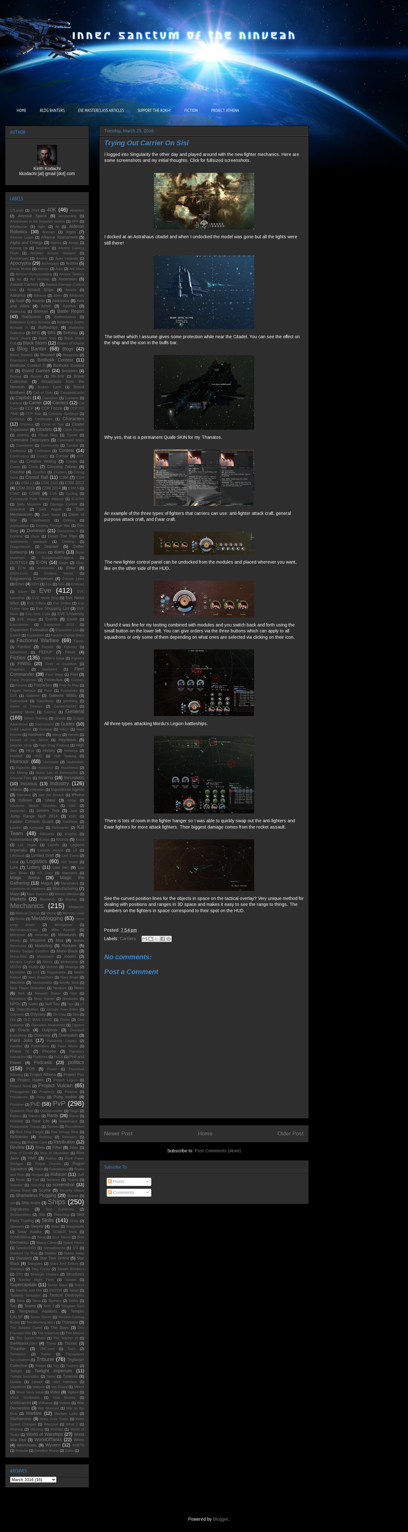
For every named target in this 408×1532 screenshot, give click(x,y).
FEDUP (45, 652)
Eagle (63, 563)
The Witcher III (65, 1338)
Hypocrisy (45, 767)
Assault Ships (40, 290)
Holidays (71, 750)
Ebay (80, 563)
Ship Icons (30, 1203)
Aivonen (48, 232)
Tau (13, 1306)
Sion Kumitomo (60, 1209)
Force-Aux (53, 680)
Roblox (51, 1158)
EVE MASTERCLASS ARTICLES (101, 110)
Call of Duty (43, 392)
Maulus (71, 899)
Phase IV (19, 1051)
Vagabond (18, 1387)
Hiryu (30, 750)
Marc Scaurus (37, 894)
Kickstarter (60, 827)
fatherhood (18, 652)
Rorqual (37, 1175)
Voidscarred (20, 1403)
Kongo (45, 839)
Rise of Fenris (21, 1153)
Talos (21, 1301)
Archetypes (50, 263)
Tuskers (72, 1366)
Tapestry (54, 1301)
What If (72, 1424)
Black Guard (20, 338)
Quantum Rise (21, 1111)
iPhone (78, 795)
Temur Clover (40, 1317)
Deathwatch (40, 520)
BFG (36, 333)
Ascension (68, 279)
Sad (36, 1180)
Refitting (45, 1137)
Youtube (21, 1450)
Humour (19, 761)
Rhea (40, 1147)
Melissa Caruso (27, 913)
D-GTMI (78, 499)
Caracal (16, 403)
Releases (69, 1137)
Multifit (34, 967)
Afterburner (19, 227)
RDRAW (16, 1121)
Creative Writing (41, 461)
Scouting (38, 1185)
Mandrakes (69, 883)
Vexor (79, 1387)
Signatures (19, 1209)
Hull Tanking (65, 756)
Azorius (69, 306)
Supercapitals (23, 1284)
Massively (47, 899)
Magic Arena (25, 877)
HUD (38, 756)
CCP (29, 408)
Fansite (47, 647)
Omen (64, 1020)
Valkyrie (38, 1387)
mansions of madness (27, 888)
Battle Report (70, 311)
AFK (75, 221)
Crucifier (39, 472)
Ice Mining (18, 772)
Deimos (69, 520)
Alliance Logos (22, 237)
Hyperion (23, 767)
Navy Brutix (69, 977)
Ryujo (20, 1180)
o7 (82, 1004)
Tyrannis (70, 1376)
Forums (21, 685)
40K (51, 210)
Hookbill (16, 756)
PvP (59, 1103)
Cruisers (60, 472)
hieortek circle (21, 745)
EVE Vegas (26, 619)
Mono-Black (67, 951)
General (74, 711)
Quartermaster (51, 1111)
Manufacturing (65, 888)
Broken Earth (49, 387)
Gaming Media (22, 712)
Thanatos (70, 1322)
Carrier (35, 402)
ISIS (72, 805)
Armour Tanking (71, 274)
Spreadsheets (54, 1248)
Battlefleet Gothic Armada (30, 322)
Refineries (19, 1137)
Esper (22, 591)
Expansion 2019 (59, 624)
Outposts (49, 1030)
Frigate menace (23, 690)
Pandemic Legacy (62, 1041)
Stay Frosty (41, 1269)
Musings (71, 967)
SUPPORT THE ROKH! (154, 110)
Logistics (36, 861)
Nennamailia (42, 982)
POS (30, 1069)
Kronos (62, 839)
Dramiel (51, 546)
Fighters (78, 658)
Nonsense (18, 998)
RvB (81, 1175)
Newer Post (118, 1134)
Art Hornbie (40, 279)
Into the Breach (51, 795)
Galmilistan (45, 701)
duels (59, 551)
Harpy (57, 734)
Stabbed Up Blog (23, 1253)
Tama (36, 1301)
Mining (15, 940)
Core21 (42, 456)
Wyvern (53, 1444)
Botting (15, 376)
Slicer (55, 1226)
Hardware (36, 734)
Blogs (67, 348)
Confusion (42, 451)
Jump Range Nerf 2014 (33, 816)
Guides (68, 723)
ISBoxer (26, 800)
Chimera (26, 424)
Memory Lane (73, 913)
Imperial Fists (20, 778)
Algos (71, 232)
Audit (19, 301)
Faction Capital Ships (67, 635)
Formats (77, 680)
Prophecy (47, 1092)
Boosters (70, 371)
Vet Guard (59, 1387)
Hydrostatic (75, 762)
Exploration (36, 635)
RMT (32, 1158)
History (49, 750)
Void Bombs (64, 1397)
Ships (57, 1202)
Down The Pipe (62, 536)
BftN (52, 333)
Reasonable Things (25, 1126)
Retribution (64, 1141)
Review (17, 1147)
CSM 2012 (74, 483)
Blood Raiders (21, 355)
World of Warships (44, 1434)
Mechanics (27, 906)
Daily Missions (29, 504)
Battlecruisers (65, 317)
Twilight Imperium (53, 1370)
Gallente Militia (63, 695)
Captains (71, 398)
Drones (41, 552)
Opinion (78, 1025)
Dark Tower (50, 514)
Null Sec (52, 1004)
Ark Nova (76, 269)
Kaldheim (70, 822)
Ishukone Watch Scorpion (33, 805)
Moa (60, 940)
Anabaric (43, 248)
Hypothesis (69, 767)
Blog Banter (31, 349)
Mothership (69, 962)
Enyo (19, 584)
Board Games (36, 370)
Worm (79, 1440)
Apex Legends (66, 258)
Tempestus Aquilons (38, 1311)
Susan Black (57, 1285)
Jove (73, 811)
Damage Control (63, 504)
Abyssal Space (32, 216)
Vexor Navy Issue (30, 1392)
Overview (42, 1035)
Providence (19, 1097)
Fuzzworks (69, 690)
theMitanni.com (23, 1343)
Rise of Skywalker (54, 1153)
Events (51, 619)
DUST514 (18, 562)
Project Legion (66, 1080)
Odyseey (17, 1014)
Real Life (40, 1121)
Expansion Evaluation (29, 630)
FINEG (24, 663)
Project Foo (73, 1074)
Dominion (36, 530)
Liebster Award (50, 850)
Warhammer (21, 1419)
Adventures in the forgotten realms (37, 221)
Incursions (74, 777)
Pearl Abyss (68, 1046)
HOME (21, 110)
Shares (72, 1196)
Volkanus (45, 1403)
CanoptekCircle (72, 392)
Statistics (17, 1269)
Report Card (37, 1142)
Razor (74, 1116)
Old (12, 1020)
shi (12, 1203)
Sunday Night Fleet (36, 1279)
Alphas (56, 243)
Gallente (33, 695)
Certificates (43, 419)
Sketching (61, 1214)
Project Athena (43, 1074)
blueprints (70, 355)
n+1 (36, 972)
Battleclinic (31, 317)
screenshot (63, 1184)
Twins (51, 1376)
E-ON (41, 562)
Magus (47, 883)
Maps (15, 894)
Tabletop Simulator (25, 1295)
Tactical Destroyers (66, 1295)
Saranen (53, 1180)
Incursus (28, 783)
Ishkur (50, 800)
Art (19, 279)
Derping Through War (53, 525)
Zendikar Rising (46, 1450)
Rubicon (59, 1174)
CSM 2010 (49, 483)
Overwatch (68, 1035)
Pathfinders (40, 1046)
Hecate (73, 734)
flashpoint (49, 669)
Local (14, 862)
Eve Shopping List (52, 608)
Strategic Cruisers (44, 1274)
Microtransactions (24, 930)
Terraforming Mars (40, 1322)
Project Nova (20, 1086)
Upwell (37, 1382)
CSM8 (34, 493)
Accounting (67, 216)
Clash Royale (73, 430)
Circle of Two (52, 424)
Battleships (48, 327)
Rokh (39, 1169)
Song (41, 1237)
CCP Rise (33, 414)
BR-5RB (57, 376)
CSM (63, 477)
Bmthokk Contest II (27, 365)
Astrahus (18, 295)
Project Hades (30, 1080)
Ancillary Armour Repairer (53, 253)
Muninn (52, 967)
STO (19, 1274)
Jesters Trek (48, 810)
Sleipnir (37, 1226)
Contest (66, 450)
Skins (74, 1221)
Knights (71, 834)
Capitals (23, 397)
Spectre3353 (26, 1248)
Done (35, 536)
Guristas (45, 729)
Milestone (17, 935)
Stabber (51, 1253)
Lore (14, 867)
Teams (30, 1306)
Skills (47, 1220)
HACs (64, 729)
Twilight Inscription (24, 1376)
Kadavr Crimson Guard (31, 821)
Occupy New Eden (62, 1009)
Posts (116, 1181)
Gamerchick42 (65, 706)
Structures (75, 1274)
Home (205, 1134)
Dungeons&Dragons (57, 557)
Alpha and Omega (26, 242)
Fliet (74, 674)
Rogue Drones (48, 1164)
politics (76, 1062)
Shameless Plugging (36, 1195)
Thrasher (18, 1349)
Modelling (43, 946)
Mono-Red (18, 956)
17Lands (17, 210)
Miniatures (67, 935)
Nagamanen (56, 972)
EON (35, 584)
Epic (61, 584)
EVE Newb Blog (45, 598)
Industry (59, 783)
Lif (75, 850)
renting (15, 1142)
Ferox (70, 652)
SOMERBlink (20, 1237)
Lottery (33, 867)
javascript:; (18, 811)
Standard (24, 1258)
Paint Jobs (21, 1040)
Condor (72, 445)
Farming (70, 647)
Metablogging (47, 918)
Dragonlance (20, 546)
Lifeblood (17, 855)
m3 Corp (44, 873)
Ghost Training (35, 718)
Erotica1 (77, 584)
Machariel (69, 873)
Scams (72, 1180)
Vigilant (73, 1392)
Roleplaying (58, 1169)
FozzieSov (43, 685)
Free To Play (69, 685)
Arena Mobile (20, 269)
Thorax (71, 1343)
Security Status (72, 1190)
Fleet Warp (54, 674)
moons (70, 956)
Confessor (18, 451)
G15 (13, 695)
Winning (36, 1429)
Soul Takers (61, 1237)
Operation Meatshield (48, 1025)
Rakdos (34, 1116)
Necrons (17, 982)
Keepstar (37, 827)
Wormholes (27, 1445)
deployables (19, 525)
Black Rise (47, 338)
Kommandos (21, 839)
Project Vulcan (55, 1085)
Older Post (290, 1134)
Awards (38, 301)
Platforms (40, 1057)
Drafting (68, 541)
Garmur (50, 712)
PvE (35, 1104)
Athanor (40, 295)
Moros (47, 962)
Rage (74, 1111)
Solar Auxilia (29, 1232)
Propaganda (19, 1092)
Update (15, 1382)
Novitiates (70, 998)
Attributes (76, 295)
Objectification (27, 1009)
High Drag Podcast (54, 745)
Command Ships (70, 440)
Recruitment (74, 1126)
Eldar (70, 568)
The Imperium (48, 1333)
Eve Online (62, 603)
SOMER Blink (65, 1232)
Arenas (43, 269)
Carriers (128, 938)
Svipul (79, 1285)
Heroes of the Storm (29, 740)
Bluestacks (18, 360)
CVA (53, 493)
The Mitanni (75, 1333)
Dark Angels (50, 509)
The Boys (59, 1327)
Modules (69, 946)
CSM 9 (73, 488)
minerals (41, 935)
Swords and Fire (29, 1290)
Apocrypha (20, 263)
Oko (75, 1014)
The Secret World (31, 1338)
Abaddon (77, 210)
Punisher (17, 1104)
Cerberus (17, 419)
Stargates (34, 1263)
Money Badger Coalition (29, 951)
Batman (41, 311)
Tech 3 (49, 1306)
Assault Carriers (24, 284)
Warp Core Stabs (54, 1419)
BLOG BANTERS (52, 110)
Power (52, 1069)
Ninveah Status (48, 993)
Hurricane (50, 762)
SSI (75, 1248)
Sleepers (17, 1226)
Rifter (57, 1147)
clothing (23, 435)
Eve (45, 590)
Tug (56, 1366)
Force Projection (23, 680)
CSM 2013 (25, 488)
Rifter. (73, 1147)
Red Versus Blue (64, 1132)
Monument (45, 956)
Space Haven (73, 1242)
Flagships (17, 669)
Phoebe (49, 1051)
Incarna (45, 777)
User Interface (65, 1382)
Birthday (70, 333)
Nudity (33, 1004)
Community (50, 445)
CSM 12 (27, 483)
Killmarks (47, 834)
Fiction (17, 658)
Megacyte (76, 907)
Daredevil (17, 509)
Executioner (19, 624)
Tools (71, 1349)
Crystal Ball (36, 477)
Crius (33, 467)
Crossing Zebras (62, 467)
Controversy (19, 456)
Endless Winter (58, 573)
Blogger (220, 1519)
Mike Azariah (63, 930)
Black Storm (35, 342)
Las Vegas (27, 845)
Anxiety (42, 258)
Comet (72, 435)
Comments (121, 1192)
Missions (38, 940)
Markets (18, 898)
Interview (24, 795)
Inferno (16, 789)
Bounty (36, 376)
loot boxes (69, 862)
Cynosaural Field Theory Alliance (37, 499)
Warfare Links (66, 1413)
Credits (71, 461)
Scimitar (16, 1185)
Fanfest (24, 647)
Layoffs (53, 845)
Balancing (17, 311)
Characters (73, 418)
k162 (73, 816)
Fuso (48, 690)
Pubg (40, 1097)
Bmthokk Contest (55, 359)
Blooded (47, 355)
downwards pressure (28, 541)
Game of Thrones (26, 706)
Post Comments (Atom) (218, 1150)
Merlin (20, 919)
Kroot (80, 839)
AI (57, 227)
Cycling (72, 493)
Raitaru (15, 1116)
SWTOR (55, 1290)
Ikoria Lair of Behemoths (57, 772)
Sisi (42, 1214)
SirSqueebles (20, 1214)
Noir (74, 993)
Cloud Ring (48, 435)
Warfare (33, 1413)
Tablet (73, 1290)
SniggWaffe (75, 1226)
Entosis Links (73, 579)
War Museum (48, 1408)
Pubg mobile (65, 1097)
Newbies (60, 988)
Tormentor (18, 1354)
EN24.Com (18, 573)
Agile (42, 227)
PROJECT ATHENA (225, 110)
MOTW (15, 967)
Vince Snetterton (25, 1397)
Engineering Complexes (31, 578)
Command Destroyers (29, 440)
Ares (59, 269)
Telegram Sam (72, 1306)
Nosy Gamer (44, 998)
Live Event (70, 855)
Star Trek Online (54, 1258)
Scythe (45, 1190)
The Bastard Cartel (26, 1328)
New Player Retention (28, 988)
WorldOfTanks (48, 1439)
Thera (51, 1343)
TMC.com (47, 1349)
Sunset (70, 1279)
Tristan (40, 1366)
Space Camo (46, 1242)
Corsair (62, 456)
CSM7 (15, 493)
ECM (22, 568)
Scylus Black (20, 1190)
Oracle (24, 1030)
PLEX (58, 1057)
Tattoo (73, 1301)
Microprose (63, 925)
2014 (35, 210)
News (79, 988)
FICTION (191, 110)
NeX (21, 993)
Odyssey (38, 1014)
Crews (15, 467)
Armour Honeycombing (34, 274)
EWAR (72, 619)
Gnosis (60, 718)
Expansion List (67, 630)
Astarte (70, 290)
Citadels (44, 429)
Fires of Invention (61, 664)
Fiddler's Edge (53, 658)
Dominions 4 (67, 531)
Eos (48, 584)
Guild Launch (20, 729)
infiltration (37, 789)
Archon (72, 263)
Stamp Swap (74, 1253)
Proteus (71, 1092)
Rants (52, 1115)
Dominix (16, 536)
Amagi (73, 243)
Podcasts (43, 1062)
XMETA (78, 1445)
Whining (16, 1429)
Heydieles (67, 740)
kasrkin (15, 827)
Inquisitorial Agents (67, 789)
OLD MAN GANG (37, 1020)
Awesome (60, 301)
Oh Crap (59, 1014)
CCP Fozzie (51, 408)
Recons (53, 1126)
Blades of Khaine (70, 343)
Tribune (45, 1359)
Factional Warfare (38, 640)
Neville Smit (68, 982)
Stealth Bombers (70, 1269)
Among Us (19, 248)
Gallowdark (19, 701)
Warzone (51, 1424)
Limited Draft (42, 855)
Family (79, 641)
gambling (70, 701)
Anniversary (19, 258)
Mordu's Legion (22, 962)
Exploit (15, 635)
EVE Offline (36, 603)
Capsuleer (50, 398)
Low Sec (61, 867)
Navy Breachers (40, 977)
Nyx (70, 1004)
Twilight (16, 1371)
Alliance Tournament (59, 237)
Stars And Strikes (64, 1263)
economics (46, 568)
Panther (16, 1046)
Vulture (64, 1403)
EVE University (70, 614)
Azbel (46, 306)
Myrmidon (17, 972)
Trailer (46, 1354)
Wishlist (57, 1429)
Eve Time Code (37, 614)
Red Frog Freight (30, 1132)
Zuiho (69, 1450)
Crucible (17, 472)
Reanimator (68, 1121)
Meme (51, 913)
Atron (57, 295)
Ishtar (71, 800)
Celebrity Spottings (63, 414)
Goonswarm (44, 724)
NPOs (15, 1004)
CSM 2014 (51, 488)
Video (55, 1392)
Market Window (67, 894)
